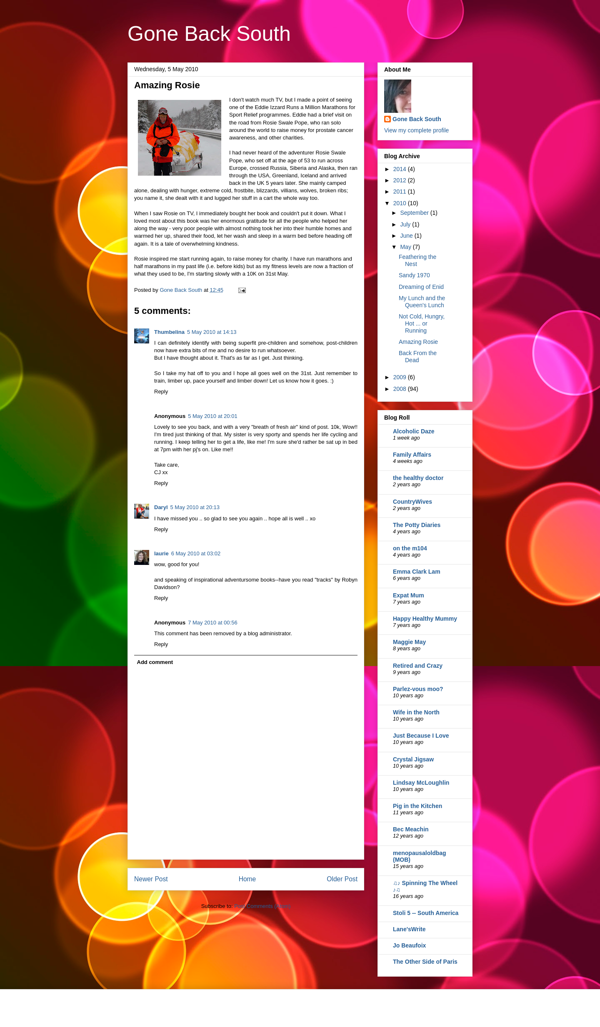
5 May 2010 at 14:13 (212, 332)
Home (247, 879)
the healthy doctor (418, 478)
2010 (400, 203)
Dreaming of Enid (421, 286)
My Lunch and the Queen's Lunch (422, 301)
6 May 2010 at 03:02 (196, 553)
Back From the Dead (418, 356)
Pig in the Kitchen (417, 806)
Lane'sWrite (409, 929)
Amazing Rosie (418, 341)
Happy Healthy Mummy (425, 618)
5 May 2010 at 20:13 (195, 507)
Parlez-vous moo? (418, 689)
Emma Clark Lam (416, 571)
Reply (161, 391)
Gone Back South (209, 33)
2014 (400, 169)
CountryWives (412, 501)
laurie (161, 553)
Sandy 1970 (414, 275)
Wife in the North (416, 712)
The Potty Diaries (416, 525)
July (406, 224)
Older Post (342, 879)
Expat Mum (408, 595)
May (406, 247)
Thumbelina (169, 332)
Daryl (161, 507)
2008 (400, 388)
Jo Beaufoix (409, 945)
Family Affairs (412, 454)
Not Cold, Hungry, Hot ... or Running (422, 323)
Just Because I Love (421, 735)
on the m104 (410, 548)
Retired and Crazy (417, 665)
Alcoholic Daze (414, 431)
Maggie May (409, 642)
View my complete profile (416, 130)
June (407, 235)
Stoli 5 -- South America (425, 913)
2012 (400, 180)
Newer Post (151, 879)
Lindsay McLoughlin (421, 782)
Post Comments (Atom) (262, 906)
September (415, 212)
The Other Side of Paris (425, 961)
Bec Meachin (411, 829)
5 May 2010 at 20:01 (213, 416)
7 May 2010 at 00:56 (213, 622)
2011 (400, 191)
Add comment (155, 662)
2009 (400, 377)
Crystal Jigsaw (413, 759)
